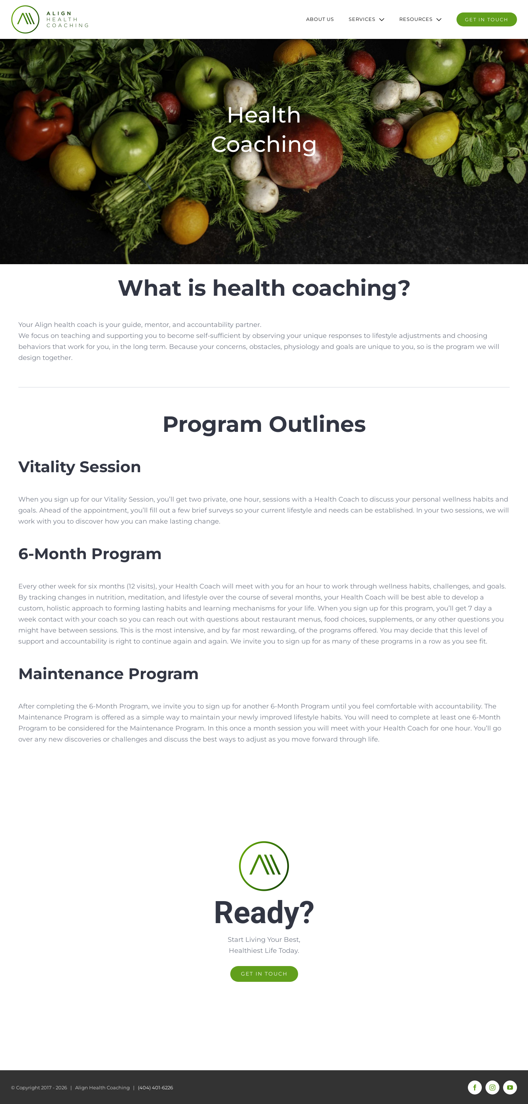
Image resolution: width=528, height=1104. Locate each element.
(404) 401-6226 (155, 1087)
